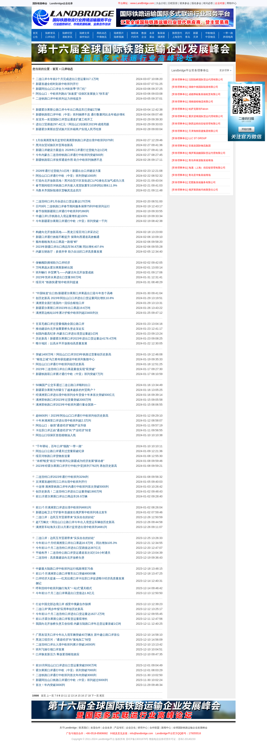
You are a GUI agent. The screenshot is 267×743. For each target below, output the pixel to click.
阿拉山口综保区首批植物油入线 (56, 435)
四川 (187, 33)
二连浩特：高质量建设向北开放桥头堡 (60, 557)
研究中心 (143, 727)
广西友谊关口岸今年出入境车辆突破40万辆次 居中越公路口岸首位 (78, 634)
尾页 (101, 695)
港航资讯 (67, 36)
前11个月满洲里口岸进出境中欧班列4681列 (63, 507)
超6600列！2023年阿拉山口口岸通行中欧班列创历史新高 (72, 415)
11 (65, 695)
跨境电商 (228, 36)
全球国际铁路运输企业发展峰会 (190, 727)
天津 (195, 36)
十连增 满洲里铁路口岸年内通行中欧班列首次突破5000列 (72, 486)
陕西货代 (177, 33)
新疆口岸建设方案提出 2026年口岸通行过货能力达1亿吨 (71, 150)
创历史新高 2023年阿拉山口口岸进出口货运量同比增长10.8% (75, 298)
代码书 (134, 36)
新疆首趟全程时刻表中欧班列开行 (57, 83)
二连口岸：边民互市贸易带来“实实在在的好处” (65, 517)
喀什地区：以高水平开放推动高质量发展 (61, 343)
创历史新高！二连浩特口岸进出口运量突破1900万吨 (69, 491)
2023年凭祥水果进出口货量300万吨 (58, 277)
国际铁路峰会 (39, 3)
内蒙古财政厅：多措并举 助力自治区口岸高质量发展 (69, 251)
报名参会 (196, 3)
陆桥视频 (119, 36)
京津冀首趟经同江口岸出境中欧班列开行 (61, 481)
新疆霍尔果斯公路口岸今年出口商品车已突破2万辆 (68, 109)
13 (72, 695)
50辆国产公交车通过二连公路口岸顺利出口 (63, 385)
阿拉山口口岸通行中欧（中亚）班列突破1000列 (66, 175)
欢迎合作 (95, 727)
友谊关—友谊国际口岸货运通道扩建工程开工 (64, 119)
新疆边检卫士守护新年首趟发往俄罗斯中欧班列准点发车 (71, 512)
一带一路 (228, 33)
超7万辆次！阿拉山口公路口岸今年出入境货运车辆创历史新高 (75, 522)
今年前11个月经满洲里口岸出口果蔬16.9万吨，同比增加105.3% (76, 542)
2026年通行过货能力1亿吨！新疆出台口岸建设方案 (68, 170)
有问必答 (208, 3)
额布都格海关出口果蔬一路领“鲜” (57, 241)
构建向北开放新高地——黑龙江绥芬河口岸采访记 (67, 232)
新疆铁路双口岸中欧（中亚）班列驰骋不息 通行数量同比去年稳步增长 (80, 114)
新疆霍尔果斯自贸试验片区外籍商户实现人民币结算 (68, 129)
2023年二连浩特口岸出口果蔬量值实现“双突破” (65, 369)
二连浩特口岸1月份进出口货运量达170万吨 (63, 201)
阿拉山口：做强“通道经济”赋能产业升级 (61, 425)
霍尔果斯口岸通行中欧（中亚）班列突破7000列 (66, 670)
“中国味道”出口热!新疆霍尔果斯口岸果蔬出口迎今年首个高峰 (74, 293)
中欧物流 (210, 33)
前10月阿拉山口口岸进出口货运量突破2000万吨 (66, 665)
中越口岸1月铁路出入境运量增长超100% (62, 216)
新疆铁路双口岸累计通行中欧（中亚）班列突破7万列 (69, 374)
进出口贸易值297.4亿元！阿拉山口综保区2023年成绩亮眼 (72, 124)
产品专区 (119, 727)
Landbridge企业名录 (61, 3)
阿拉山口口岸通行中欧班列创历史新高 (60, 364)
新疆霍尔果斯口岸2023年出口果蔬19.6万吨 (63, 307)
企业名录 (107, 727)
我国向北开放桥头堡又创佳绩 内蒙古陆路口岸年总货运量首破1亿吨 (78, 623)
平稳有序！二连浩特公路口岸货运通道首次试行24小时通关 (73, 552)
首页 (35, 33)
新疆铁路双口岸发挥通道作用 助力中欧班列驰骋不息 (69, 159)
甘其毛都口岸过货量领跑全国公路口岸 (60, 323)
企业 (143, 36)
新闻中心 (166, 727)
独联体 (134, 33)
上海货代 (177, 36)
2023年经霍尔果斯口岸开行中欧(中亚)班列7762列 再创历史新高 (76, 465)
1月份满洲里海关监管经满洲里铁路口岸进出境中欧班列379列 (74, 140)
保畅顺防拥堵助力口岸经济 (53, 262)
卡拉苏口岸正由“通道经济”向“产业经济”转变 (63, 430)
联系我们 (84, 727)
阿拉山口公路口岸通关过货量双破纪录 (60, 451)
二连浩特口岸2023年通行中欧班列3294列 (62, 476)
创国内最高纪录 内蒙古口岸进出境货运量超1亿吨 (67, 333)
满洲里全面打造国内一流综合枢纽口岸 (60, 303)
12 (69, 695)
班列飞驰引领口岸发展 (50, 649)
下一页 (95, 695)
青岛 (187, 36)
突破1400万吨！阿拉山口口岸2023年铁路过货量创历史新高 (73, 354)
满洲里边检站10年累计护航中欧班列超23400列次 (67, 312)
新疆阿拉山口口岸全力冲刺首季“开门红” (61, 88)
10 (62, 695)
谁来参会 (184, 3)
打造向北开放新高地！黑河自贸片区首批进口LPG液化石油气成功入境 (80, 180)
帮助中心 (232, 3)
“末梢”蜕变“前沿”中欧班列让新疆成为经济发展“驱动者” (70, 460)
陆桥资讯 (50, 33)
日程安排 (173, 3)
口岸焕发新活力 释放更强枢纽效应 (57, 654)
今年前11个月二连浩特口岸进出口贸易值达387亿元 (68, 547)
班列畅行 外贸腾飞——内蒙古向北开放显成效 (65, 272)
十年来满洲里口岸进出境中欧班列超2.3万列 (63, 420)
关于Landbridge (68, 727)
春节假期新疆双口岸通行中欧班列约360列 (62, 211)
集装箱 (161, 33)
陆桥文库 (84, 33)
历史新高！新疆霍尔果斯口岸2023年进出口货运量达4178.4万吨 (76, 338)
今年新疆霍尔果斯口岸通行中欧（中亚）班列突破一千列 (71, 221)
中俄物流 (102, 36)
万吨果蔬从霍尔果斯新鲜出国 (54, 267)
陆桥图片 (119, 33)
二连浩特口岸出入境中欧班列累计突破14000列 (65, 644)
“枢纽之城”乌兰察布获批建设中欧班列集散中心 (65, 359)
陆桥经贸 (67, 33)
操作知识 (84, 36)
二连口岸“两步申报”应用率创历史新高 (59, 609)
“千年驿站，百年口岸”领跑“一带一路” (59, 446)
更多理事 (224, 70)
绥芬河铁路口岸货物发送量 (53, 456)
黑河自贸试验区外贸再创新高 (54, 145)
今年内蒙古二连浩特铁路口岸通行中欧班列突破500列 (69, 154)
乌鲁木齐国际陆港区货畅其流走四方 (58, 190)
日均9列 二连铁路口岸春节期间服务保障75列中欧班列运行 (73, 206)
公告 (35, 36)
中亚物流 (210, 36)
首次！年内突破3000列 (50, 684)
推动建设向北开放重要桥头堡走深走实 (60, 328)
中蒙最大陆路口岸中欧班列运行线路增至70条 (64, 568)
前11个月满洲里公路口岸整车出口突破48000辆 (66, 573)
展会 (151, 36)
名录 (151, 33)
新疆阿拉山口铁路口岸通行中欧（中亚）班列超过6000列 (72, 680)
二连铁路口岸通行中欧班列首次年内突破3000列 (66, 675)
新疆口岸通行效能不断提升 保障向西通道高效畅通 (67, 236)
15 (79, 695)
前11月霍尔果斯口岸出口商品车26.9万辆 (61, 496)
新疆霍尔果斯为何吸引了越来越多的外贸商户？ (66, 389)
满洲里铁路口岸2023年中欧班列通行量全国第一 (66, 404)
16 (82, 695)
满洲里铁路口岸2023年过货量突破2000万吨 (63, 399)
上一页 (50, 695)
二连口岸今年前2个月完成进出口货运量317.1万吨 (67, 79)
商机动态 (102, 33)
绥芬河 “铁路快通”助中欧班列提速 (57, 282)
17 (86, 695)
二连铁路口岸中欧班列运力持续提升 (58, 98)
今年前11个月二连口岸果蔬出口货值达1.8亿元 (65, 593)
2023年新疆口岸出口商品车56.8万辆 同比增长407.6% (70, 246)
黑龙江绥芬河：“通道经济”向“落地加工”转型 (63, 639)
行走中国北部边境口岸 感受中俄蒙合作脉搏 (63, 604)
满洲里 (161, 36)
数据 (143, 33)
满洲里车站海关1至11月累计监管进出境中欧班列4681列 (71, 527)
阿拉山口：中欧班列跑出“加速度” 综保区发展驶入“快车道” (72, 93)
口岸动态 (50, 36)
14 (75, 695)
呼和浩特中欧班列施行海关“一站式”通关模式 (64, 588)
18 (89, 695)
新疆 (195, 33)
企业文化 (131, 727)
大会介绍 (161, 3)
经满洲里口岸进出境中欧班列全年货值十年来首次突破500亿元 (75, 394)
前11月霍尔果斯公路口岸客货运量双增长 (62, 618)
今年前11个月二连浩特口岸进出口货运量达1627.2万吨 (70, 613)
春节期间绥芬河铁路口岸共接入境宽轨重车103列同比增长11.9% (76, 185)
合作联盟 (154, 727)
